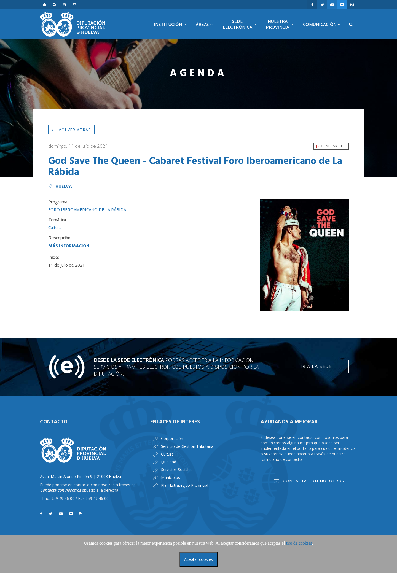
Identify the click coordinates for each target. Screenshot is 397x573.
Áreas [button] (206, 30)
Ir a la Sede (316, 366)
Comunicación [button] (324, 30)
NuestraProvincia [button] (281, 28)
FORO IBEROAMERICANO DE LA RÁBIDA (87, 209)
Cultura (54, 227)
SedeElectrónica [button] (242, 28)
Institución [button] (172, 30)
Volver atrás (71, 129)
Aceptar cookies (198, 559)
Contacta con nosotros (308, 481)
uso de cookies (299, 543)
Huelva (60, 186)
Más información (68, 246)
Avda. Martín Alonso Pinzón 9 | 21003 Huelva (80, 476)
